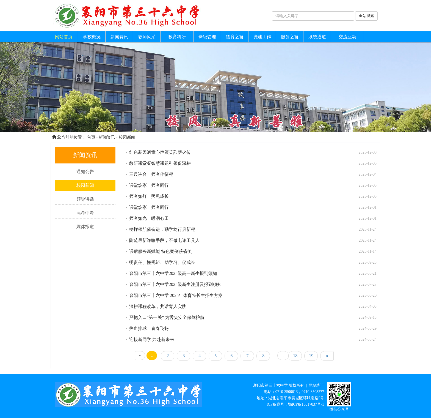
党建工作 (262, 36)
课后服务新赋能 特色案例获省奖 (160, 251)
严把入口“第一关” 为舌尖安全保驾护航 (167, 317)
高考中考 (85, 213)
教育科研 (177, 36)
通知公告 (85, 171)
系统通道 (317, 36)
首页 (91, 137)
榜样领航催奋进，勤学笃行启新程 (162, 229)
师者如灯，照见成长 (149, 196)
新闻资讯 (119, 36)
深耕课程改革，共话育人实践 (157, 306)
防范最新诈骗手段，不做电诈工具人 (164, 240)
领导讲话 (85, 199)
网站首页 (64, 36)
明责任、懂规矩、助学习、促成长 (162, 262)
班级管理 (207, 36)
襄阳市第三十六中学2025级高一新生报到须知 (173, 273)
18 (295, 355)
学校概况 (92, 36)
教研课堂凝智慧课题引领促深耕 (160, 163)
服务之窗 (290, 36)
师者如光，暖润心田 (149, 218)
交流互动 (347, 36)
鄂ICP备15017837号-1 (306, 404)
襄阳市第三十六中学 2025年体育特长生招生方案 (176, 295)
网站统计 (316, 385)
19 (311, 355)
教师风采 (147, 36)
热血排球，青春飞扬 (149, 328)
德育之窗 (235, 36)
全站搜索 (366, 16)
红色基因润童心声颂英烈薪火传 (160, 152)
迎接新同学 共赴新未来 (151, 339)
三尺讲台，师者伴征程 (151, 174)
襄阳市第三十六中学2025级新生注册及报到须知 (175, 284)
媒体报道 (85, 226)
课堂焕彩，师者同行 (149, 185)
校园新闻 (127, 137)
